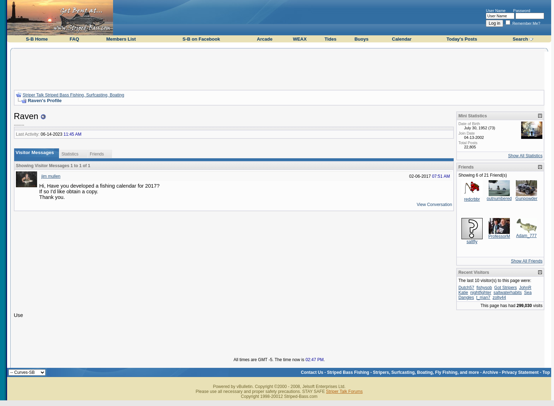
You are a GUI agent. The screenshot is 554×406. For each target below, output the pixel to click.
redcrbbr (472, 199)
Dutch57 (466, 287)
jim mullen (50, 176)
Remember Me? (523, 23)
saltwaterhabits (508, 292)
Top (546, 372)
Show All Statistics (525, 155)
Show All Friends (526, 261)
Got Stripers (505, 287)
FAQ (74, 39)
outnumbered (499, 198)
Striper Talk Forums (344, 391)
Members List (121, 39)
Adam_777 (526, 235)
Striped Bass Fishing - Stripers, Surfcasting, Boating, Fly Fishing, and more (403, 372)
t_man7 (483, 297)
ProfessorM (499, 236)
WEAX (300, 39)
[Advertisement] (279, 68)
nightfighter (480, 292)
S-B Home (37, 39)
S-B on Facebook (201, 39)
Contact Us (312, 372)
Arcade (264, 39)
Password (521, 10)
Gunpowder (526, 198)
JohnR (525, 287)
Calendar (402, 39)
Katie (463, 292)
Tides (330, 39)
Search (520, 39)
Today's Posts (462, 39)
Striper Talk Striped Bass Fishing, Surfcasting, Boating (73, 95)
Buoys (361, 39)
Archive (490, 372)
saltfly (472, 241)
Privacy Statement (520, 372)
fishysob (484, 287)
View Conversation (434, 204)
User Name (496, 10)
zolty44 (499, 297)
